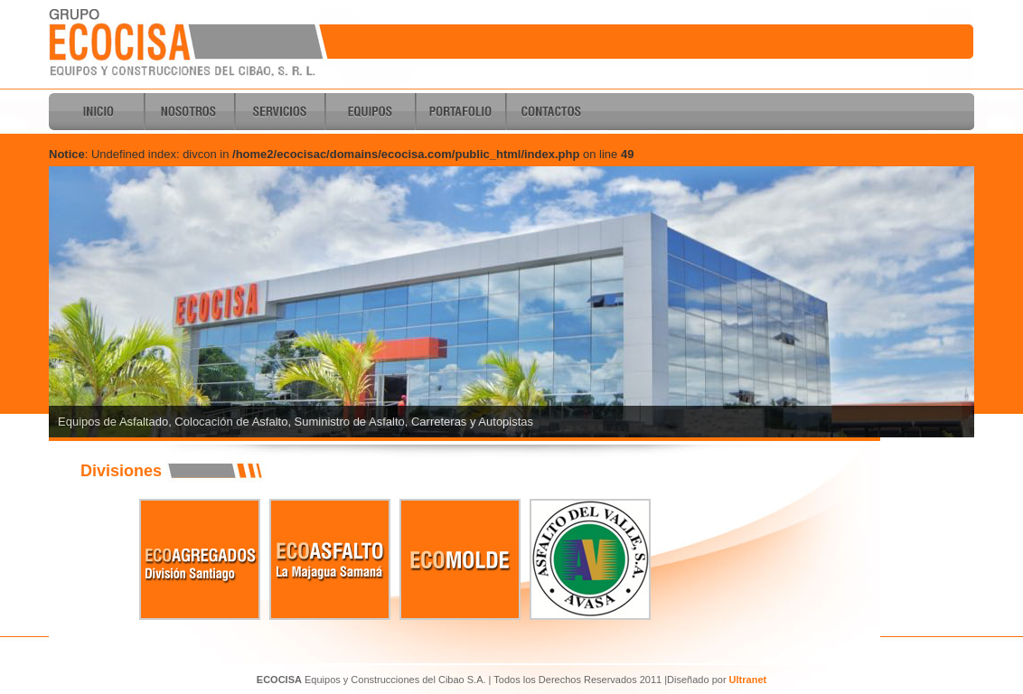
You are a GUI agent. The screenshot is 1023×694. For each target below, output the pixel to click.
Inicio (98, 111)
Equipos (369, 111)
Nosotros (189, 111)
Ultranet (748, 679)
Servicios (279, 111)
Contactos (550, 111)
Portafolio (460, 111)
